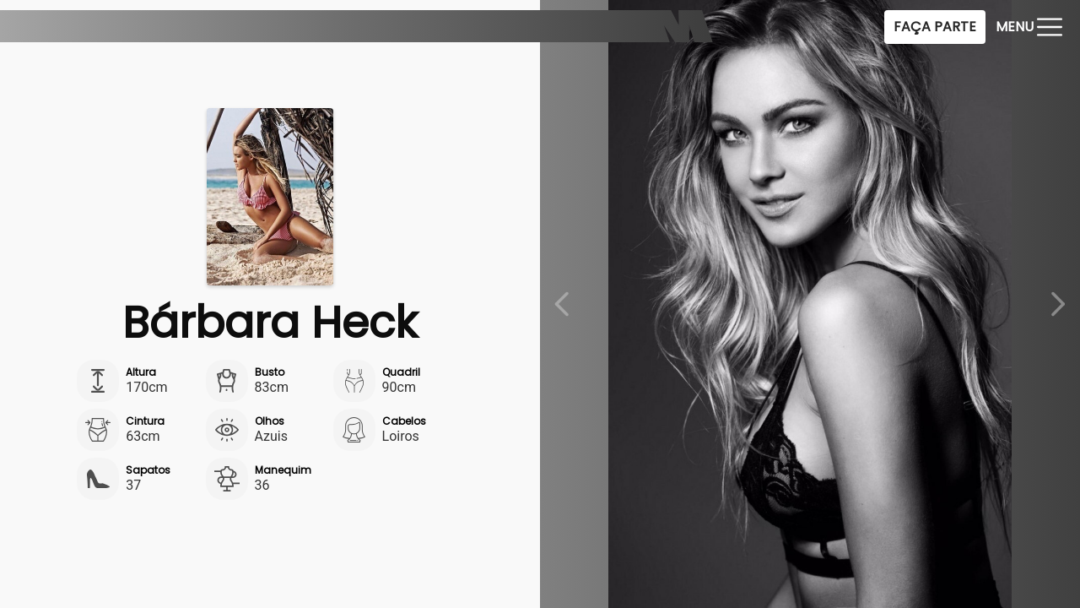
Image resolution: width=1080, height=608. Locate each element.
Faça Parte (935, 26)
